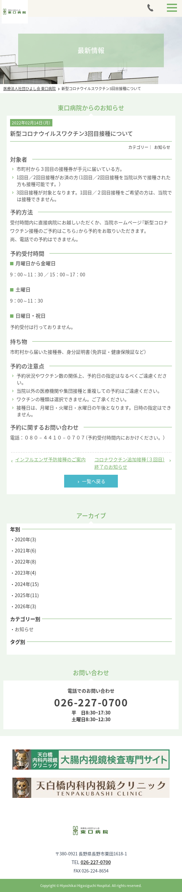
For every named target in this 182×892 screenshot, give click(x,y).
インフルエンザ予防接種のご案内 (50, 459)
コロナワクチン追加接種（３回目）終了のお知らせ (129, 463)
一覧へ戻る (93, 481)
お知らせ (24, 629)
